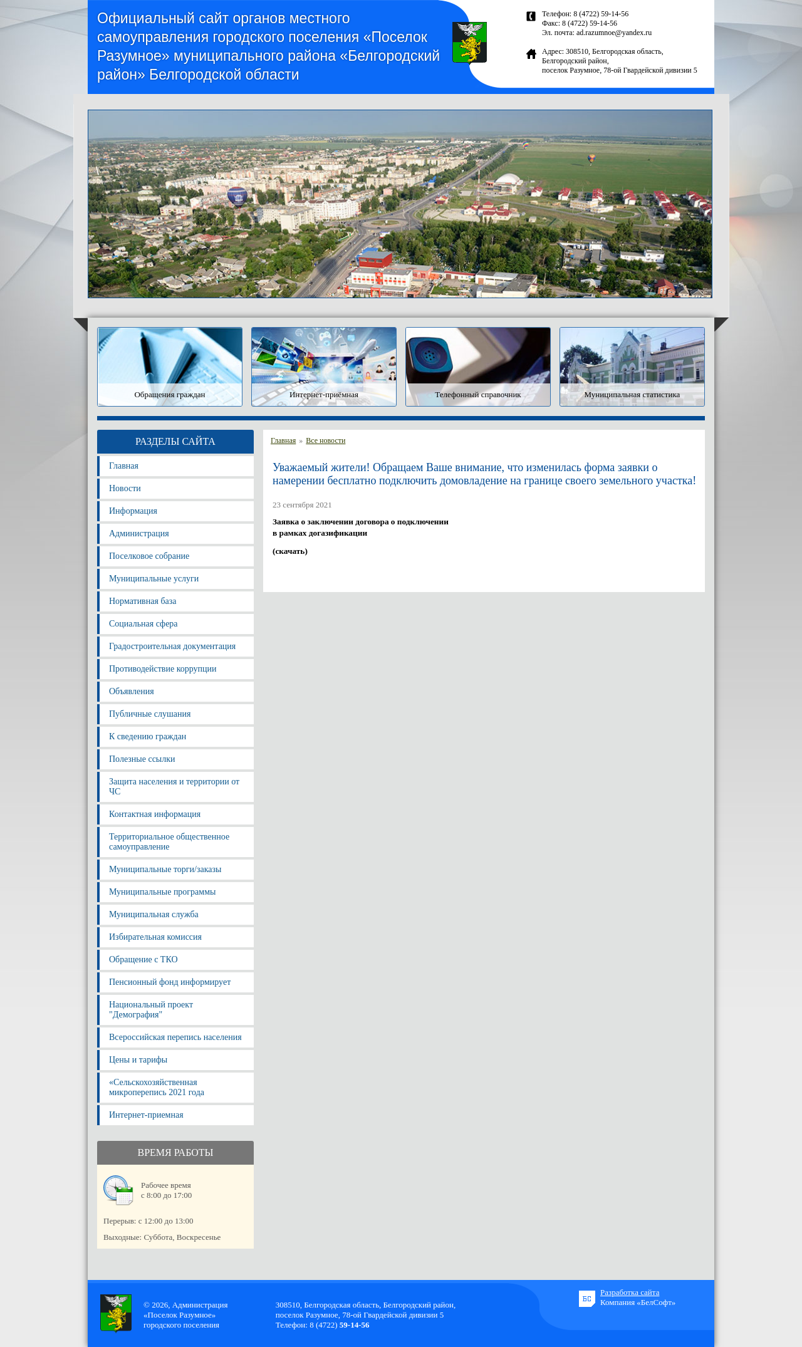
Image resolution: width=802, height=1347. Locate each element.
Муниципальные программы (162, 892)
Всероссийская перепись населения (175, 1037)
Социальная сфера (143, 623)
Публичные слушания (149, 714)
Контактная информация (154, 814)
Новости (125, 488)
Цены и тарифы (138, 1059)
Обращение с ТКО (143, 959)
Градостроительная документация (172, 646)
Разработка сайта (629, 1292)
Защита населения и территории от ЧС (174, 786)
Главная (123, 466)
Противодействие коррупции (163, 669)
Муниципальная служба (154, 914)
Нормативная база (142, 601)
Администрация (139, 533)
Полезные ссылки (142, 759)
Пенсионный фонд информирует (170, 982)
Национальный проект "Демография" (151, 1009)
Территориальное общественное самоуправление (169, 841)
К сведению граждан (147, 736)
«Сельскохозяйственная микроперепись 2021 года (156, 1087)
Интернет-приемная (146, 1115)
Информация (133, 511)
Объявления (131, 691)
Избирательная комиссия (155, 937)
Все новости (325, 440)
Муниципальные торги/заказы (165, 869)
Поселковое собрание (149, 556)
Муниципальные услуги (154, 578)
